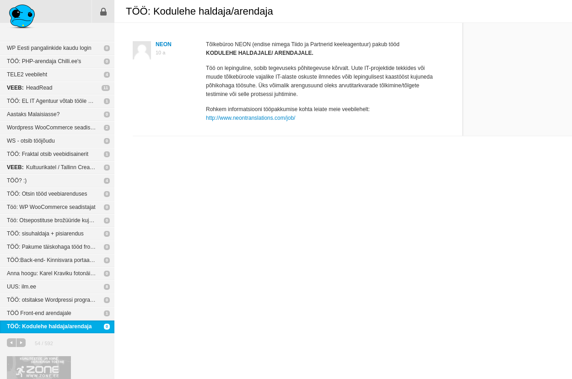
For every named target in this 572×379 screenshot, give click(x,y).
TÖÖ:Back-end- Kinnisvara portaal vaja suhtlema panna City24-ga (60, 260)
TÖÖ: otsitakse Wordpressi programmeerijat (60, 300)
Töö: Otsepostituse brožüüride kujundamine (60, 220)
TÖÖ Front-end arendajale (39, 313)
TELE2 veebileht (27, 74)
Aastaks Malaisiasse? (33, 114)
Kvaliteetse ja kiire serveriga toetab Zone (39, 367)
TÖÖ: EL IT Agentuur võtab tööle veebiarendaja (60, 101)
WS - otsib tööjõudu (31, 141)
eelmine (11, 342)
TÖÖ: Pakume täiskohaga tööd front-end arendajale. (60, 247)
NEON (164, 44)
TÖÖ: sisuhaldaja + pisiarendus (45, 233)
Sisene (103, 11)
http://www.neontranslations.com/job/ (250, 118)
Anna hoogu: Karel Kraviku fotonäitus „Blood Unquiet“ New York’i (60, 273)
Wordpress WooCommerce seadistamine (57, 127)
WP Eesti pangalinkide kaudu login (49, 48)
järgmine (21, 342)
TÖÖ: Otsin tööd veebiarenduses (47, 194)
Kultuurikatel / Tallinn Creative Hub (58, 167)
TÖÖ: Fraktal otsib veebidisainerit (47, 154)
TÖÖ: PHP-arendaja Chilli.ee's (44, 61)
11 (105, 87)
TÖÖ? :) (17, 180)
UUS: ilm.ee (21, 286)
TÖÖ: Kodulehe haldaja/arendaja (49, 326)
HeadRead (29, 88)
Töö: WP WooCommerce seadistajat (51, 207)
